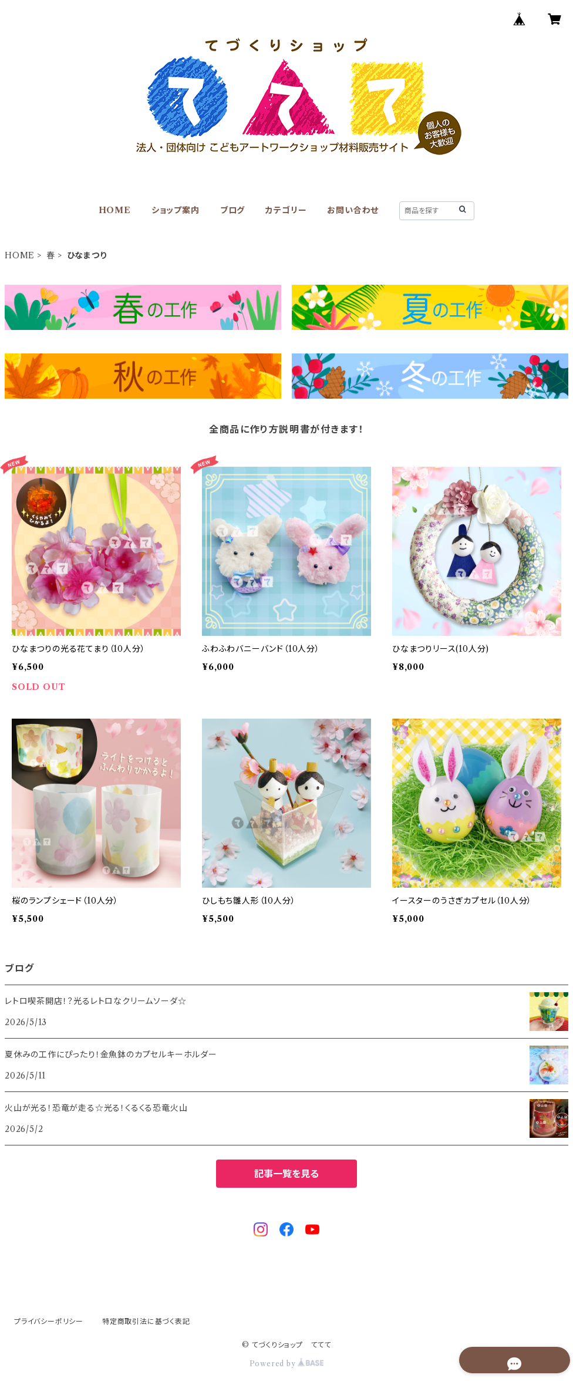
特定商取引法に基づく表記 (146, 1321)
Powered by (287, 1363)
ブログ (232, 210)
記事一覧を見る (286, 1174)
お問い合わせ (353, 210)
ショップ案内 (175, 210)
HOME (115, 210)
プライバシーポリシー (48, 1321)
